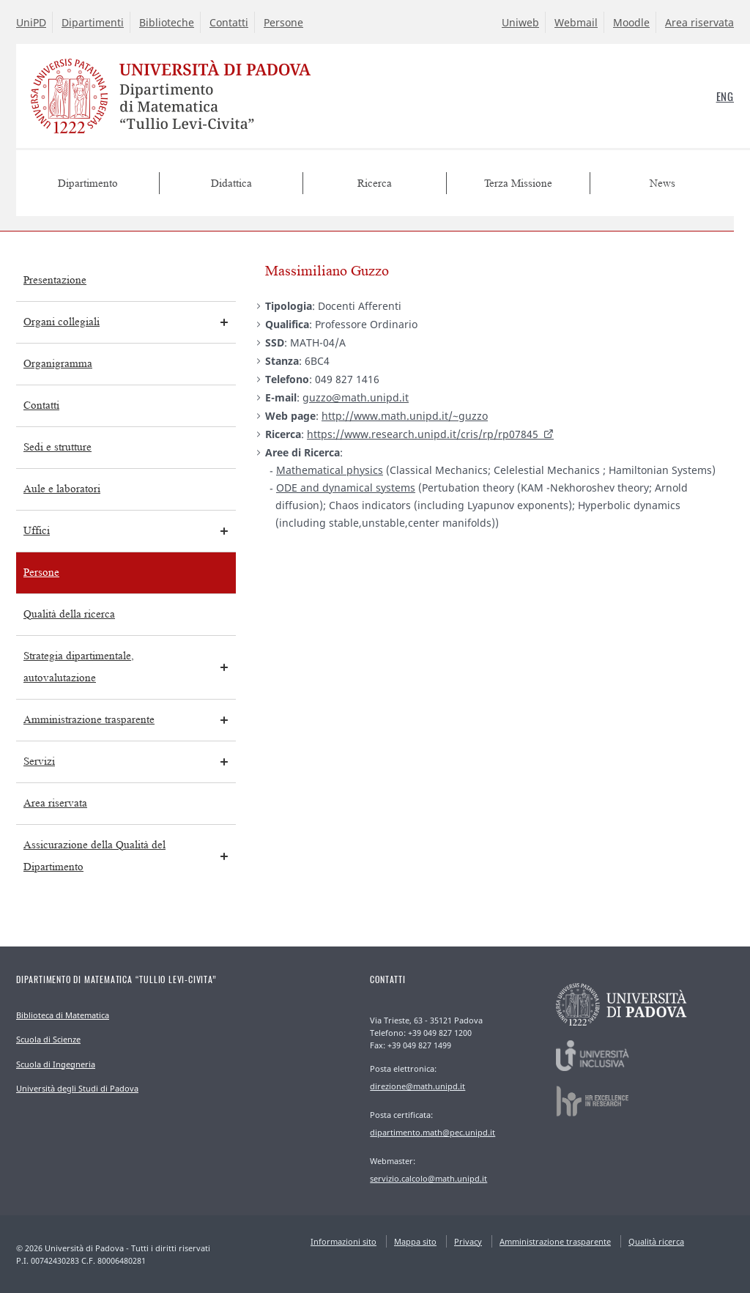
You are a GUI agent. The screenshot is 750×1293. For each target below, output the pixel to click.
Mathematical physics (329, 470)
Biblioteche (166, 22)
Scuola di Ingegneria (55, 1064)
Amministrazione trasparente (555, 1241)
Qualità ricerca (656, 1241)
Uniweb (520, 22)
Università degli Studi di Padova (77, 1088)
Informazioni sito (343, 1241)
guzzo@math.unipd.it (355, 397)
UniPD (31, 22)
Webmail (576, 22)
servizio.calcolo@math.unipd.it (428, 1178)
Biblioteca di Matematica (62, 1014)
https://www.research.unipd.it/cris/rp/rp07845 (422, 434)
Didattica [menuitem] (231, 183)
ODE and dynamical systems (345, 487)
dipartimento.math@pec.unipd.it (432, 1132)
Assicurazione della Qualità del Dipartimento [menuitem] (94, 856)
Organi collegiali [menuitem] (61, 322)
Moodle (631, 22)
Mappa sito (415, 1241)
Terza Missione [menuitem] (518, 183)
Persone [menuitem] (41, 572)
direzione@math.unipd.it (417, 1086)
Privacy (468, 1241)
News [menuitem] (662, 183)
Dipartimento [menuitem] (88, 183)
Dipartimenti (93, 22)
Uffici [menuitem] (36, 531)
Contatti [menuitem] (41, 405)
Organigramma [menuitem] (57, 363)
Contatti (228, 22)
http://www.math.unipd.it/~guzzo (405, 416)
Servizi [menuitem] (39, 761)
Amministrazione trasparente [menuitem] (89, 720)
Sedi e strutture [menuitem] (57, 447)
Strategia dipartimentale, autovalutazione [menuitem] (78, 667)
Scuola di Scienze (48, 1039)
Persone (283, 22)
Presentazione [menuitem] (54, 280)
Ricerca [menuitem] (374, 183)
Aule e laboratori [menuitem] (61, 489)
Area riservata (699, 22)
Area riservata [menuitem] (55, 803)
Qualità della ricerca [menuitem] (69, 614)
